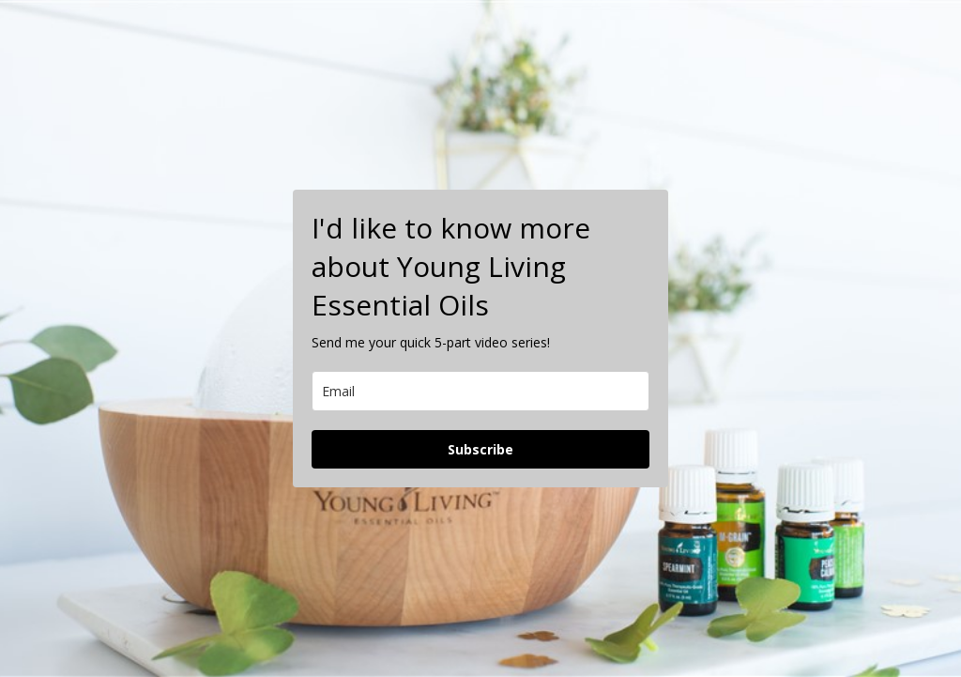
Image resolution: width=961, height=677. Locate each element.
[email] (480, 391)
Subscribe (480, 449)
